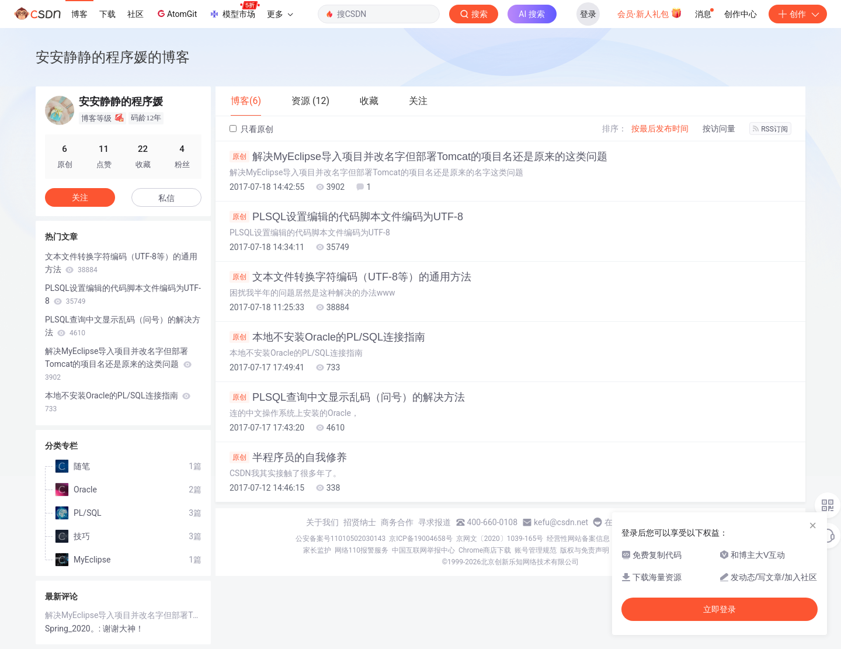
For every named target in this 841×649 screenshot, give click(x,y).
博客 (79, 14)
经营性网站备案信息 (578, 539)
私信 (166, 198)
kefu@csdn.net (561, 522)
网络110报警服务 (361, 550)
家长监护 (317, 550)
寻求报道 (434, 522)
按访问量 (719, 128)
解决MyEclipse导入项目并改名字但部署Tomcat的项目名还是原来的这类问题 (418, 156)
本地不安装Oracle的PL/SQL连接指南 (327, 337)
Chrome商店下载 (484, 550)
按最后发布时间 (660, 128)
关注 (80, 197)
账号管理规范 (536, 550)
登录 (588, 14)
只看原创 (251, 129)
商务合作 (397, 522)
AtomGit (176, 13)
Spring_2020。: (74, 628)
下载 (107, 14)
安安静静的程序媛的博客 (113, 57)
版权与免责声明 (584, 550)
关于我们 (322, 522)
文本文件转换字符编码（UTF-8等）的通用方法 (350, 277)
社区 (135, 14)
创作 (798, 14)
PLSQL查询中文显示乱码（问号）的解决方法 (347, 397)
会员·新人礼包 (649, 13)
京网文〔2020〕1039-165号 (500, 539)
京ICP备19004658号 (421, 539)
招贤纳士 (359, 522)
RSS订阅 (770, 129)
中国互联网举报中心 (423, 550)
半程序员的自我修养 (288, 457)
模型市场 (234, 10)
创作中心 (740, 14)
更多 (280, 14)
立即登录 (719, 609)
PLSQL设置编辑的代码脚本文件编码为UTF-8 (346, 217)
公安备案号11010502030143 (340, 539)
